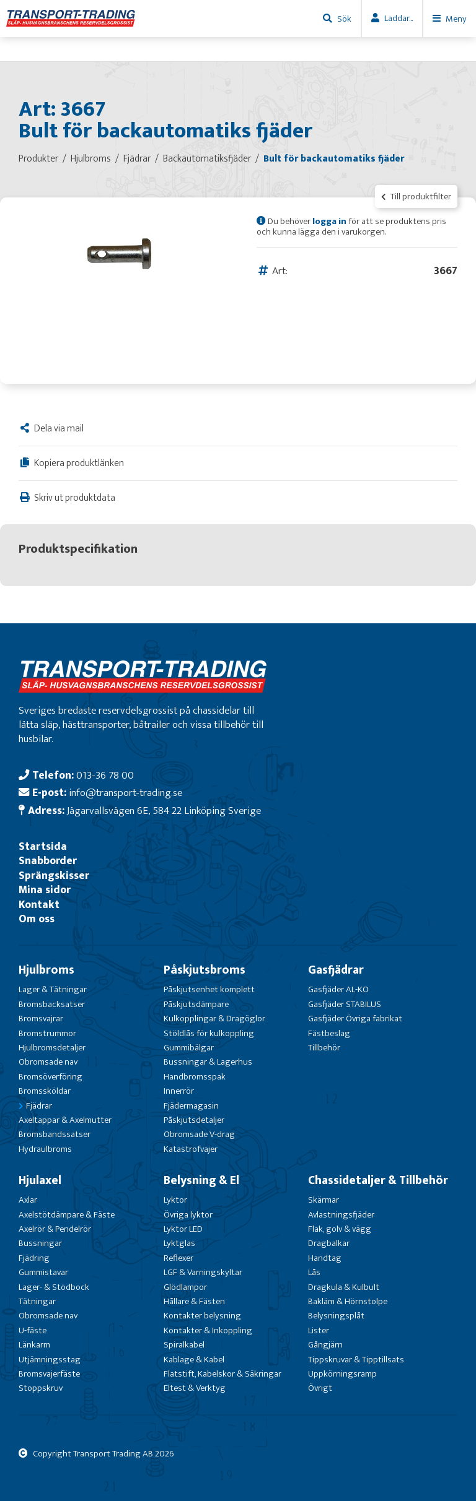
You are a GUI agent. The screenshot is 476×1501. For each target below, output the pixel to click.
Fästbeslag (329, 1033)
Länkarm (34, 1344)
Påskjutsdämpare (196, 1004)
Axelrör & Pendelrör (55, 1229)
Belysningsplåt (336, 1315)
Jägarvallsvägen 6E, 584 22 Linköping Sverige (164, 811)
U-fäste (32, 1330)
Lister (318, 1330)
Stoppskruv (41, 1388)
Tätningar (37, 1301)
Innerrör (179, 1091)
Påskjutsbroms (204, 970)
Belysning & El (201, 1180)
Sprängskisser (54, 876)
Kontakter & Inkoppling (208, 1330)
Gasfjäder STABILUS (344, 1004)
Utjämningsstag (50, 1359)
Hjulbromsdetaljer (52, 1047)
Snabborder (48, 861)
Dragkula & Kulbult (343, 1287)
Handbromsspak (195, 1076)
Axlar (28, 1200)
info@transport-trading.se (125, 793)
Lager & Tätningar (53, 989)
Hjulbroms (46, 970)
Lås (314, 1272)
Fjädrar (39, 1106)
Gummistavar (43, 1272)
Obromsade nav (48, 1062)
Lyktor (175, 1200)
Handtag (325, 1258)
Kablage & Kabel (194, 1359)
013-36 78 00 (105, 775)
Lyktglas (179, 1243)
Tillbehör (324, 1047)
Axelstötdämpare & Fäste (67, 1214)
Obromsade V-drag (199, 1134)
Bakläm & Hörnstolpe (347, 1301)
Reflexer (178, 1258)
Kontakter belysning (202, 1315)
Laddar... (398, 18)
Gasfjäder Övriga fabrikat (355, 1018)
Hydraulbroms (45, 1149)
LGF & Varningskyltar (203, 1272)
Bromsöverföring (50, 1076)
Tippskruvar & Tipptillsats (356, 1359)
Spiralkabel (184, 1344)
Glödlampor (185, 1287)
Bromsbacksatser (52, 1004)
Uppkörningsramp (342, 1374)
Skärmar (323, 1200)
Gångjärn (325, 1344)
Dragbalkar (329, 1243)
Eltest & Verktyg (195, 1388)
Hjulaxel (40, 1180)
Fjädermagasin (191, 1106)
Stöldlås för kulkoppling (209, 1033)
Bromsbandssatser (54, 1134)
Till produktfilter (416, 196)
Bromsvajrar (41, 1018)
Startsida (43, 846)
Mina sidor (45, 890)
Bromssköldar (45, 1091)
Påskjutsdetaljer (194, 1120)
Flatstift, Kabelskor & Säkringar (222, 1374)
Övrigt (320, 1388)
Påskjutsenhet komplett (209, 989)
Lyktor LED (183, 1229)
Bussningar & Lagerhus (208, 1062)
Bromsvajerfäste (49, 1374)
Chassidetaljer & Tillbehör (378, 1180)
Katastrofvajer (191, 1149)
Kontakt (39, 905)
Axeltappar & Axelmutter (65, 1120)
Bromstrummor (47, 1033)
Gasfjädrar (336, 970)
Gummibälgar (189, 1047)
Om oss (37, 919)
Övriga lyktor (188, 1214)
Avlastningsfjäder (341, 1214)
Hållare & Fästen (194, 1301)
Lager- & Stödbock (54, 1287)
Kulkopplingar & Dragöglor (214, 1018)
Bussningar (40, 1243)
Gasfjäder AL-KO (338, 989)
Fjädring (34, 1258)
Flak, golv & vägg (339, 1229)
